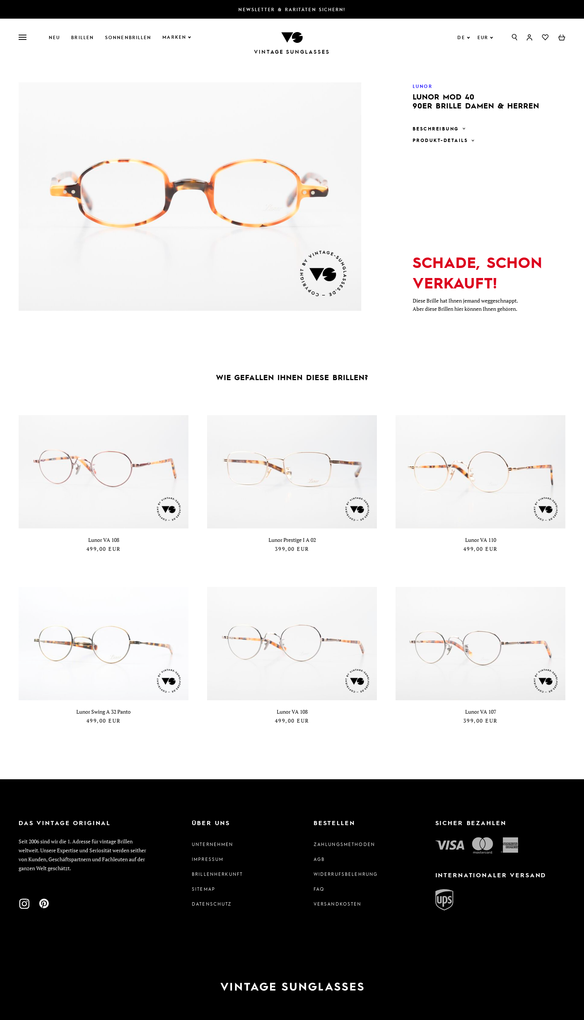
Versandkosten (338, 904)
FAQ (319, 889)
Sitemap (203, 889)
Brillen (82, 37)
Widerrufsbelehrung (346, 874)
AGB (319, 859)
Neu (54, 37)
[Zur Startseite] (292, 36)
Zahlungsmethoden (344, 844)
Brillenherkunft (217, 874)
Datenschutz (212, 904)
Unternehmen (213, 844)
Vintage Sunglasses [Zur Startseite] (292, 51)
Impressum (207, 859)
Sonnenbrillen (128, 37)
